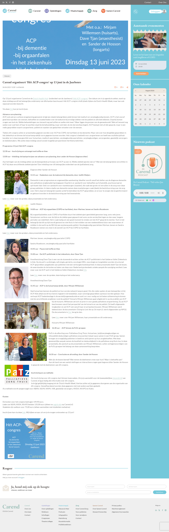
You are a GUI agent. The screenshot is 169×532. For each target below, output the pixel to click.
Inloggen (21, 477)
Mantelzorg (63, 518)
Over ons (28, 509)
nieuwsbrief (117, 378)
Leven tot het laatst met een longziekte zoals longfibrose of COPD (148, 56)
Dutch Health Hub (40, 98)
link (11, 109)
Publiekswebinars (65, 525)
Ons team (28, 512)
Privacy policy (117, 506)
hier (8, 199)
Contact (148, 2)
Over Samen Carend (100, 509)
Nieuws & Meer (64, 509)
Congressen (46, 518)
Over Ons (162, 2)
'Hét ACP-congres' (80, 98)
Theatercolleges (47, 521)
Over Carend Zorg (82, 509)
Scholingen (45, 515)
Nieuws (7, 76)
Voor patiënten (81, 512)
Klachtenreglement (118, 509)
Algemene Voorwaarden (120, 512)
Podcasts (62, 512)
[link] (157, 11)
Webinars (45, 512)
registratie (57, 404)
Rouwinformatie (64, 521)
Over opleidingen (48, 509)
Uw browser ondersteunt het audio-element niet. (149, 192)
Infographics (63, 515)
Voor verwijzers (81, 515)
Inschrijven (159, 492)
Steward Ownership (100, 512)
